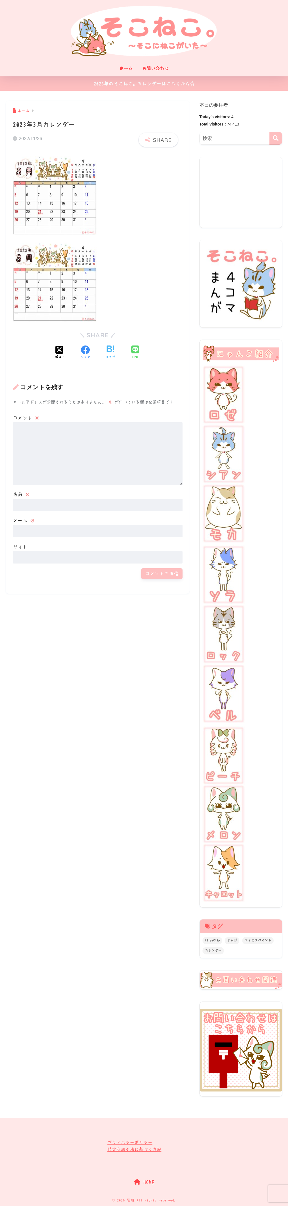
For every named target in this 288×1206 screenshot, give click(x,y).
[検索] (275, 138)
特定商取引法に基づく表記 (134, 1149)
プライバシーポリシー (129, 1142)
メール (24, 520)
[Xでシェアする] (60, 352)
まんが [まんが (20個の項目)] (232, 940)
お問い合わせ (155, 68)
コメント (26, 417)
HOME (144, 1182)
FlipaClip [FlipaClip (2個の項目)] (212, 940)
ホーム (126, 68)
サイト (20, 546)
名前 (21, 494)
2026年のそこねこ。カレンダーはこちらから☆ (144, 83)
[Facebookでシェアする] (85, 352)
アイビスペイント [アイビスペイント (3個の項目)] (257, 940)
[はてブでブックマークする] (110, 352)
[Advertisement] (241, 192)
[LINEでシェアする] (135, 352)
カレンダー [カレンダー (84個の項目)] (213, 950)
